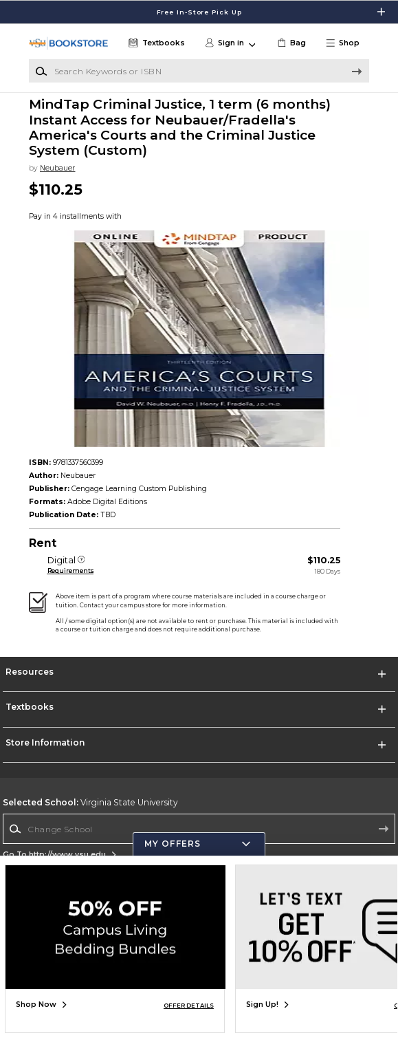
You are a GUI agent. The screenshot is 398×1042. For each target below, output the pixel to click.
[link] (291, 43)
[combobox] (199, 829)
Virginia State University (90, 802)
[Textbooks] (155, 43)
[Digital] (81, 560)
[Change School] (199, 828)
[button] (346, 43)
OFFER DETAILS (189, 1005)
